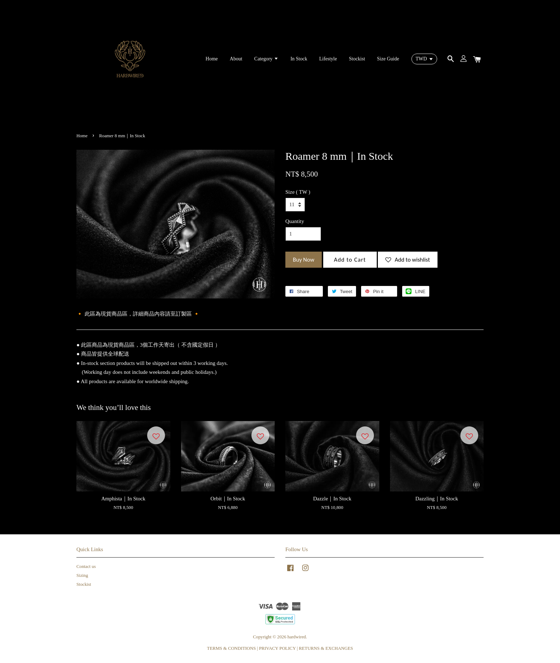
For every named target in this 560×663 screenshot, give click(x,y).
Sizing (82, 575)
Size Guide (388, 58)
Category (266, 58)
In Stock (298, 58)
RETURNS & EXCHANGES (326, 648)
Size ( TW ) (297, 192)
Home (212, 58)
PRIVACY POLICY (277, 648)
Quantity (294, 221)
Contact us (86, 566)
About (236, 58)
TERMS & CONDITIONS (231, 648)
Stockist (357, 58)
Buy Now (303, 259)
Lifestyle (328, 58)
